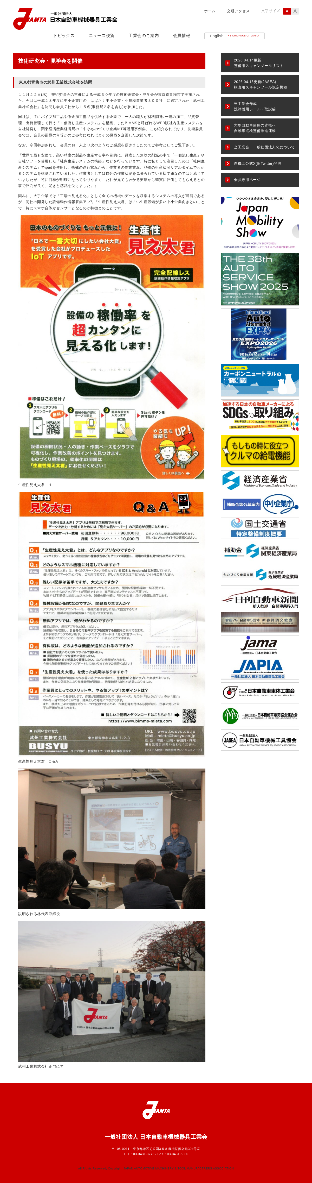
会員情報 (182, 35)
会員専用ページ (247, 180)
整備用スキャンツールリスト (258, 63)
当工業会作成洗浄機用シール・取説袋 (255, 106)
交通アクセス (238, 11)
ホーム (210, 11)
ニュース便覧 (102, 35)
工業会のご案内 (144, 35)
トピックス (64, 35)
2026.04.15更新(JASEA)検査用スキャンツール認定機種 (260, 84)
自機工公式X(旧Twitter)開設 (258, 163)
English (234, 36)
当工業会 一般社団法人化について (264, 147)
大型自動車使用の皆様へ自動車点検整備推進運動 (255, 128)
